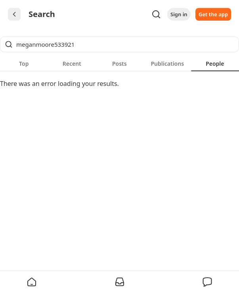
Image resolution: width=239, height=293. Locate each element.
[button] (31, 282)
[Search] (156, 14)
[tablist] (119, 63)
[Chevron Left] (14, 14)
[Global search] (119, 44)
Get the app (213, 14)
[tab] (24, 63)
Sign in (178, 14)
